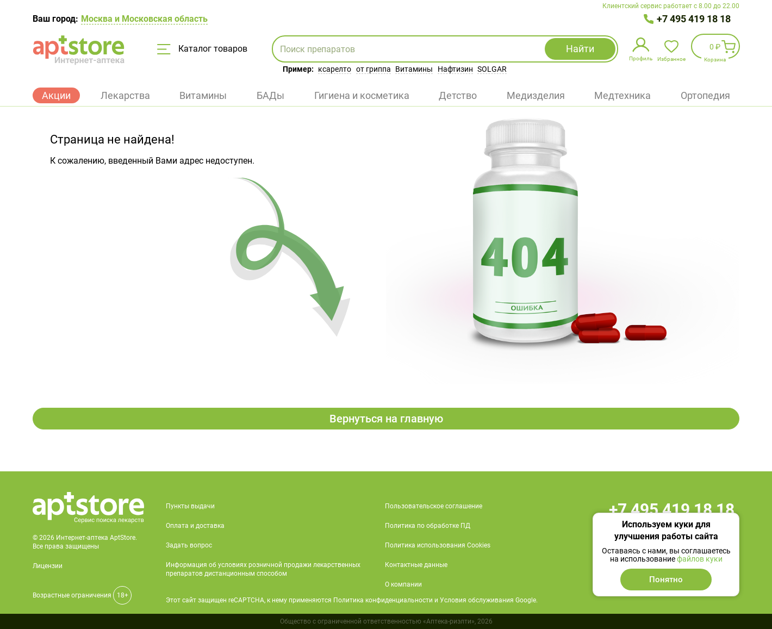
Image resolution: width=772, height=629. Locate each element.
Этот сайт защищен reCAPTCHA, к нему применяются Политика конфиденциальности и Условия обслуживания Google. (352, 600)
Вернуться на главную (386, 418)
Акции (56, 95)
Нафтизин (455, 69)
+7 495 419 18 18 (694, 18)
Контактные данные (416, 565)
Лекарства (125, 95)
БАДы (270, 95)
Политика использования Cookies (437, 545)
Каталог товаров (202, 48)
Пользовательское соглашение (433, 506)
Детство (458, 95)
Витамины (414, 69)
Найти (580, 48)
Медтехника (622, 95)
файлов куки (700, 559)
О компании (403, 584)
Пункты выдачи (190, 506)
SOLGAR (492, 69)
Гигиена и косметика (361, 95)
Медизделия (536, 95)
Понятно (666, 579)
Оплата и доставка (195, 526)
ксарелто (334, 69)
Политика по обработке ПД (427, 526)
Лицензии (48, 566)
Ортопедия (705, 95)
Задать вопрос (189, 545)
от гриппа (373, 69)
